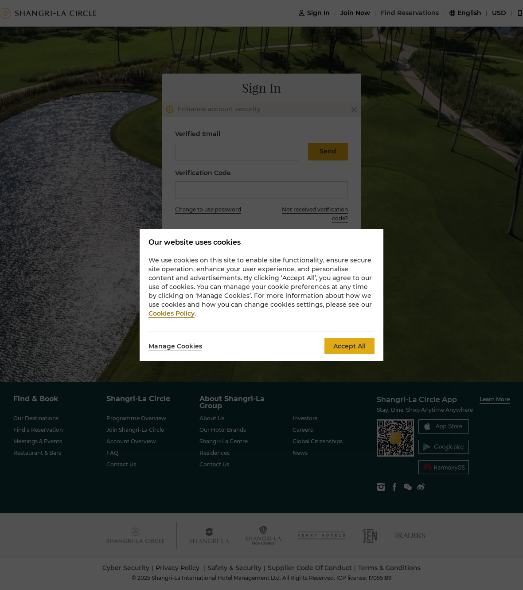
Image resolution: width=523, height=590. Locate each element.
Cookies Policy (171, 313)
